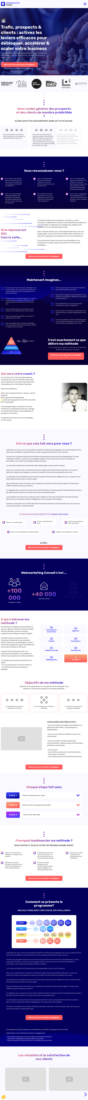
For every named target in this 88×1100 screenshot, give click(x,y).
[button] (85, 4)
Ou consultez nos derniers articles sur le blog (18, 68)
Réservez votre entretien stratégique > (19, 65)
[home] (14, 4)
